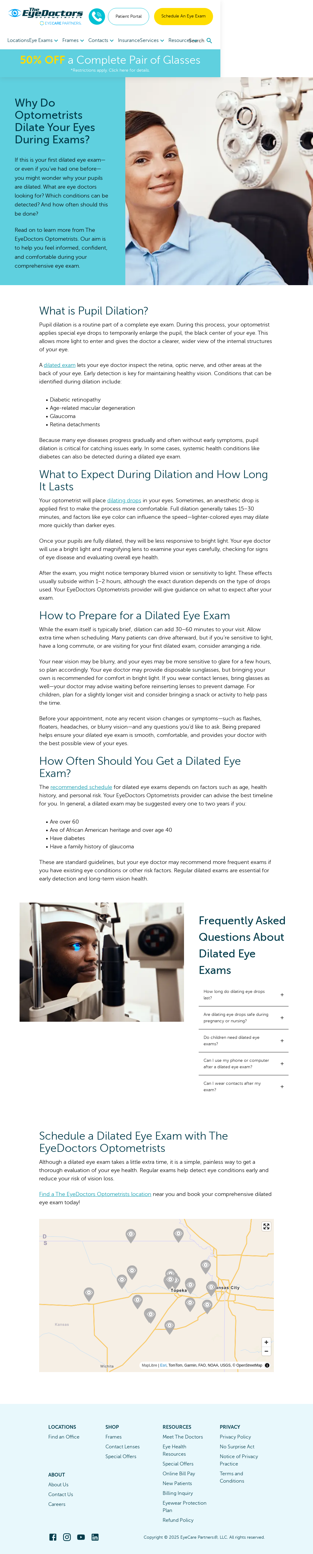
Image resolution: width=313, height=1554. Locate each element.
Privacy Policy (235, 1437)
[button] (244, 994)
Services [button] (178, 40)
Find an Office (63, 1437)
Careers (56, 1504)
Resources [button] (213, 40)
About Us (58, 1485)
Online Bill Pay (179, 1474)
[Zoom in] (266, 1342)
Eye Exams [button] (49, 40)
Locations (18, 40)
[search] (294, 40)
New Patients (177, 1483)
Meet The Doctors (183, 1437)
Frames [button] (84, 40)
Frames (113, 1437)
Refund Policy (178, 1520)
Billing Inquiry (178, 1493)
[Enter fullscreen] (266, 1226)
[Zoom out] (266, 1351)
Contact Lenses (122, 1447)
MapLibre (149, 1365)
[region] (156, 1295)
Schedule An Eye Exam (276, 16)
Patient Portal (221, 16)
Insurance (149, 40)
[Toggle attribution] (267, 1365)
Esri (163, 1365)
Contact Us (60, 1494)
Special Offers (120, 1456)
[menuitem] (49, 40)
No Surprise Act (237, 1447)
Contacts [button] (116, 40)
